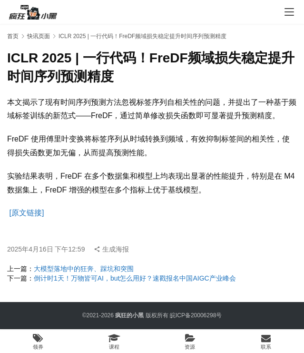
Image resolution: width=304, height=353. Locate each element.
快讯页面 (38, 36)
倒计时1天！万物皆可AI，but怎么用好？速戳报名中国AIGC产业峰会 (135, 278)
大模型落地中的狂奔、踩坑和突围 (84, 268)
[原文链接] (26, 213)
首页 (13, 36)
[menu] (289, 11)
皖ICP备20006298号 (196, 315)
